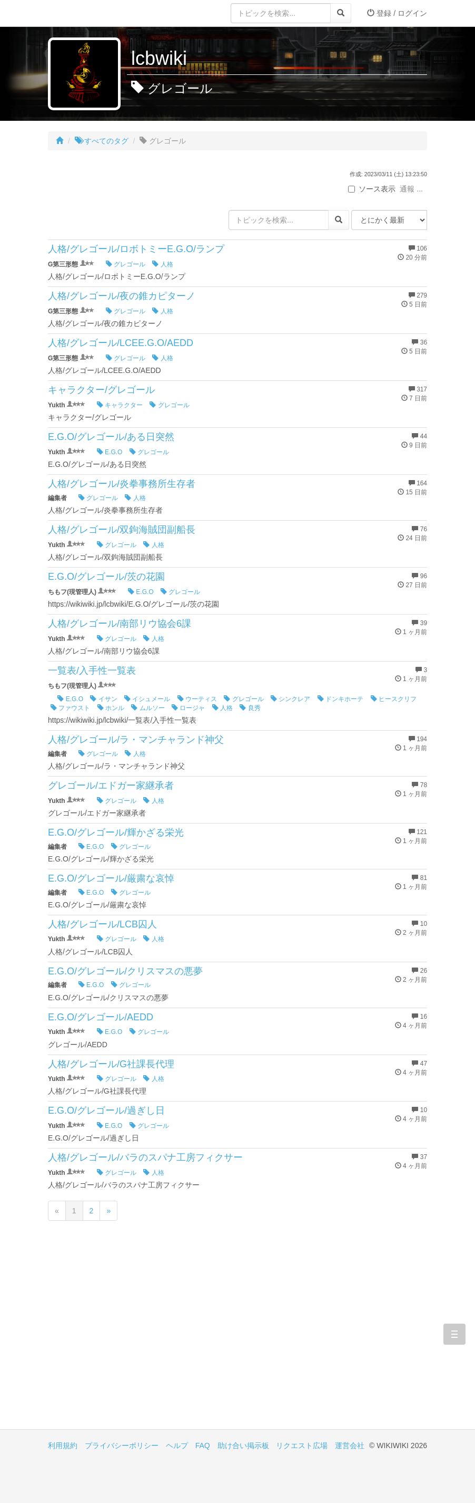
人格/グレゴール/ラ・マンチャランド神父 (136, 739)
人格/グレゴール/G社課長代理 (111, 1064)
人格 (162, 264)
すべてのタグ (101, 141)
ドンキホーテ (340, 699)
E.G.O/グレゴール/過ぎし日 (106, 1110)
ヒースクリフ (394, 699)
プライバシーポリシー (122, 1445)
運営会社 (349, 1445)
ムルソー (147, 708)
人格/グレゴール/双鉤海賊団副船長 (121, 529)
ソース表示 (371, 189)
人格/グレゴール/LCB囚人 (102, 924)
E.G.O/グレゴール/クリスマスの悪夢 (125, 971)
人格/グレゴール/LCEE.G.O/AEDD (120, 343)
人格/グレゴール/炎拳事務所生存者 (121, 483)
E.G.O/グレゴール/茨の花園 (106, 576)
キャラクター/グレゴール (101, 390)
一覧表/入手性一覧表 (92, 670)
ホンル (110, 708)
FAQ (202, 1445)
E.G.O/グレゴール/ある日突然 (111, 437)
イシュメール (147, 699)
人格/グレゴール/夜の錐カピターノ (121, 296)
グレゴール (125, 264)
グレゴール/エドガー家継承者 (111, 785)
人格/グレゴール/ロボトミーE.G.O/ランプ (136, 249)
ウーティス (197, 699)
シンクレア (290, 699)
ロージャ (188, 708)
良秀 (250, 708)
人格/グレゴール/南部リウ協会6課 (119, 623)
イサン (103, 699)
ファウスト (70, 708)
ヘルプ (177, 1445)
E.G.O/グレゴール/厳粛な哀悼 (111, 878)
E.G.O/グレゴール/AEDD (100, 1017)
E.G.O (110, 452)
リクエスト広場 (302, 1445)
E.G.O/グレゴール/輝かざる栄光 (116, 832)
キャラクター (120, 405)
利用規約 (62, 1445)
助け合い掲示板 (243, 1445)
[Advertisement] (143, 1339)
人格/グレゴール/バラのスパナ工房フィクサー (145, 1157)
